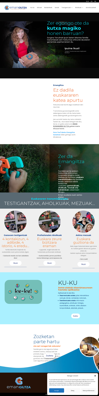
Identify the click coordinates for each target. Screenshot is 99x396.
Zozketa (49, 355)
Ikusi (15, 263)
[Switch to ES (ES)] (92, 2)
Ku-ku (32, 7)
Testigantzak (66, 7)
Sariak (57, 7)
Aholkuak (78, 7)
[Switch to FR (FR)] (95, 2)
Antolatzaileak (91, 7)
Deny (72, 390)
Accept (56, 390)
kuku (75, 316)
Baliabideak (48, 7)
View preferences (88, 390)
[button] (95, 376)
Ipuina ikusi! (72, 48)
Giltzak (39, 7)
